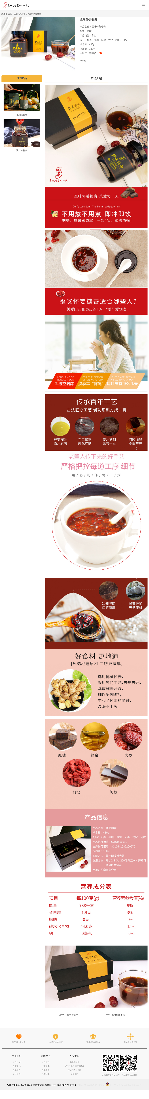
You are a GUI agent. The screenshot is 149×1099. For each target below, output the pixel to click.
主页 (16, 13)
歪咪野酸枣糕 (118, 1014)
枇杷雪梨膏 (21, 114)
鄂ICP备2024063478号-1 (91, 1085)
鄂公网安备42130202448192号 (125, 1085)
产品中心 (23, 13)
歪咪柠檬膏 (21, 150)
